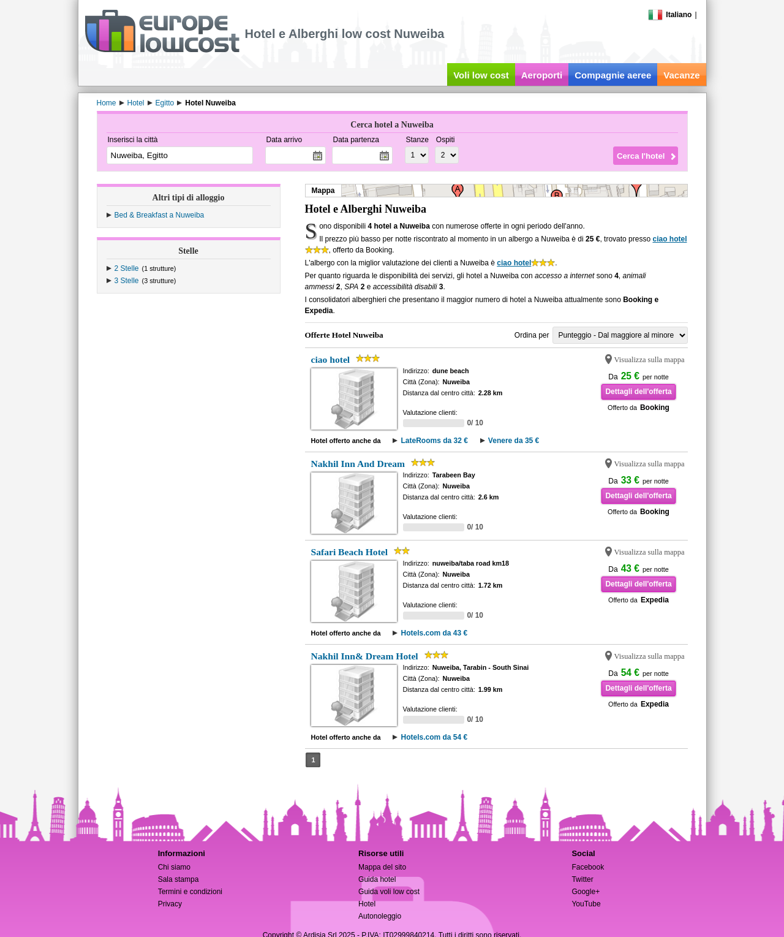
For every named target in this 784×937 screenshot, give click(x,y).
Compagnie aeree (613, 75)
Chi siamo (174, 867)
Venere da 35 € (513, 440)
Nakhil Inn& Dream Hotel (364, 656)
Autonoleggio (379, 916)
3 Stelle (127, 280)
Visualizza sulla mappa (649, 359)
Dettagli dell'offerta (638, 391)
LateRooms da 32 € (434, 440)
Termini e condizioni (190, 891)
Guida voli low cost (389, 891)
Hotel (366, 904)
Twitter (582, 879)
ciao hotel (669, 239)
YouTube (585, 904)
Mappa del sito (382, 867)
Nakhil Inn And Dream (358, 463)
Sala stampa (178, 879)
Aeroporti (542, 75)
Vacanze (681, 75)
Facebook (587, 867)
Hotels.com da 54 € (434, 737)
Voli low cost (481, 75)
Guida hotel (377, 879)
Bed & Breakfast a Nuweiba (160, 215)
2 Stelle (127, 268)
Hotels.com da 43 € (434, 633)
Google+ (585, 891)
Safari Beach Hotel (349, 552)
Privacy (170, 904)
